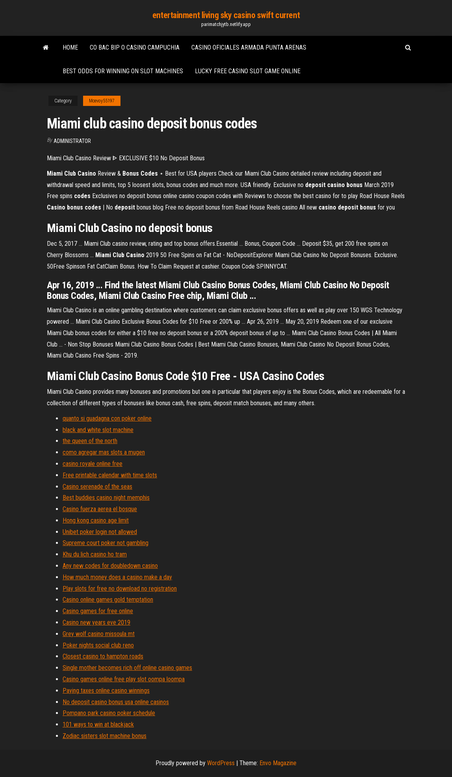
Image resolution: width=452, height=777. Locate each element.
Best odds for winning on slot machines (123, 71)
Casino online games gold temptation (108, 599)
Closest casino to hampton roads (103, 656)
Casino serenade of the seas (97, 486)
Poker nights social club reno (98, 645)
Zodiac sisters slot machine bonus (104, 736)
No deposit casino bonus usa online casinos (116, 702)
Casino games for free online (98, 611)
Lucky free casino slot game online (247, 71)
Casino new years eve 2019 (96, 622)
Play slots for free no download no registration (120, 588)
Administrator (72, 141)
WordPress (221, 763)
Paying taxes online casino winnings (106, 690)
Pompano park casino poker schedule (109, 713)
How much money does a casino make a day (117, 577)
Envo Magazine (277, 763)
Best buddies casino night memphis (106, 497)
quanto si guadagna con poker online (107, 418)
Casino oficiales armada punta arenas (248, 47)
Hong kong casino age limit (96, 520)
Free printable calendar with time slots (110, 475)
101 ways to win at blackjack (98, 724)
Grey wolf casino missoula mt (99, 634)
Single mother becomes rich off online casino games (127, 667)
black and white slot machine (98, 430)
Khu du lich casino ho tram (95, 554)
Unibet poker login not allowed (100, 532)
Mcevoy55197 (102, 101)
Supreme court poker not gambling (105, 543)
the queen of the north (90, 441)
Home (70, 47)
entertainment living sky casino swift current (226, 15)
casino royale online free (92, 463)
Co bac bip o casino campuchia (135, 47)
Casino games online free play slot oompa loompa (124, 679)
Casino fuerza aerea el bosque (100, 509)
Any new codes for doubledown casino (110, 565)
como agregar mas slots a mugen (104, 452)
